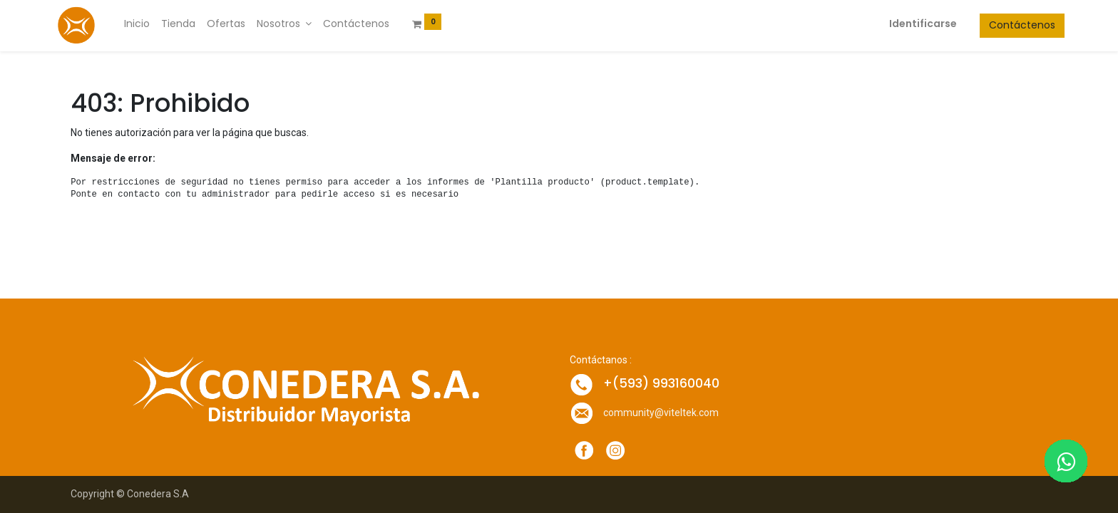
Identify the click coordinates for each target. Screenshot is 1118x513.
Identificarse (906, 23)
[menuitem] (154, 24)
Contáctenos (1005, 25)
